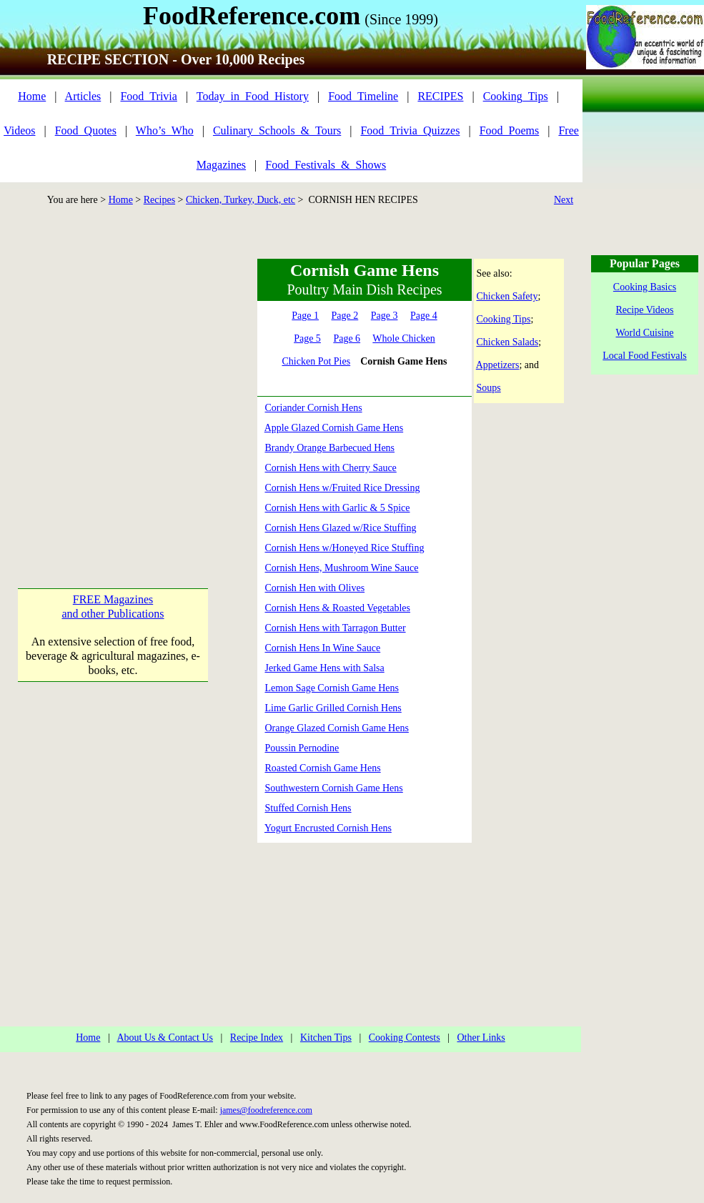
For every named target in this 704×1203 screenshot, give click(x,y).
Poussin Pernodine (302, 748)
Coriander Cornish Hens (313, 407)
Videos (19, 130)
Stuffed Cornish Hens (308, 808)
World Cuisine (645, 332)
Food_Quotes (85, 130)
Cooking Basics (644, 287)
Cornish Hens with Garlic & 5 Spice (337, 508)
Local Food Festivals (644, 355)
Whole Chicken (403, 338)
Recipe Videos (645, 310)
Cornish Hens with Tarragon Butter (335, 628)
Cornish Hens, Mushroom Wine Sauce (342, 568)
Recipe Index (256, 1037)
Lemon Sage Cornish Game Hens (332, 688)
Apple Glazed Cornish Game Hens (333, 427)
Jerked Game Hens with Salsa (325, 668)
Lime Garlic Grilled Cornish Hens (333, 708)
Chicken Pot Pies (316, 361)
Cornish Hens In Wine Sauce (323, 648)
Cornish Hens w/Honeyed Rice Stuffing (345, 548)
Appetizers (498, 365)
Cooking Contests (404, 1037)
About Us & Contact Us (164, 1037)
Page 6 (346, 338)
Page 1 (305, 315)
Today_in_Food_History (253, 96)
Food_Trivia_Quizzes (410, 130)
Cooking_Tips (515, 96)
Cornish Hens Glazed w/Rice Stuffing (341, 528)
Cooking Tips (504, 319)
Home (32, 96)
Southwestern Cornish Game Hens (334, 788)
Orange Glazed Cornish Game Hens (337, 728)
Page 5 (307, 338)
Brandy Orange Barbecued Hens (330, 447)
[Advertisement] (134, 393)
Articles (83, 96)
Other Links (481, 1037)
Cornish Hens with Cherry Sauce (331, 467)
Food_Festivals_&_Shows (325, 165)
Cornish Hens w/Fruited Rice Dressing (342, 487)
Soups (489, 387)
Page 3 (384, 315)
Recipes (159, 199)
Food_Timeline (363, 96)
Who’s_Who (165, 130)
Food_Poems (510, 130)
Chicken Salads (508, 342)
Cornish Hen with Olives (315, 588)
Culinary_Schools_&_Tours (277, 130)
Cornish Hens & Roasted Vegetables (338, 608)
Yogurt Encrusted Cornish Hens (328, 828)
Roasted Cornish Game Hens (323, 768)
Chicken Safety (507, 296)
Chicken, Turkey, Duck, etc (240, 199)
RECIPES (440, 96)
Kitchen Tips (326, 1037)
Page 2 (345, 315)
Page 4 (423, 315)
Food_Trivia (148, 96)
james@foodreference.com (266, 1110)
